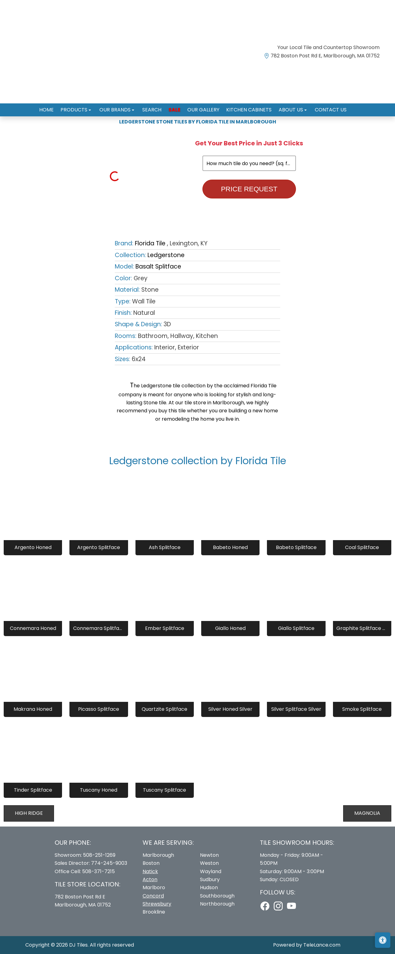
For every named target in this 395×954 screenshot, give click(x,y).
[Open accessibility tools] (382, 940)
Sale (174, 107)
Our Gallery (201, 107)
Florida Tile (150, 243)
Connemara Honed (33, 628)
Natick (150, 871)
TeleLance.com (321, 944)
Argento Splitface (98, 547)
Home (54, 107)
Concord (153, 895)
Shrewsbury (157, 903)
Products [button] (80, 107)
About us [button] (285, 107)
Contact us (323, 107)
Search (154, 107)
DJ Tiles (78, 944)
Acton (150, 879)
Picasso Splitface (98, 709)
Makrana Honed (33, 709)
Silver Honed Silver (230, 709)
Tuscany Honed (98, 790)
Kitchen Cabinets (245, 107)
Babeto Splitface (296, 547)
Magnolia (367, 813)
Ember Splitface (164, 628)
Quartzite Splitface (164, 709)
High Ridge (29, 813)
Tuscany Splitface (164, 790)
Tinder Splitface (33, 790)
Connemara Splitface (99, 628)
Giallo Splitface (296, 628)
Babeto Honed (230, 547)
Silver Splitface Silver (296, 709)
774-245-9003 (109, 863)
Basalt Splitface (158, 266)
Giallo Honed (230, 628)
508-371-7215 (98, 871)
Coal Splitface (362, 547)
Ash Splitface (165, 547)
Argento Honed (33, 547)
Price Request (249, 189)
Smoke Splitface (362, 709)
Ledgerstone (166, 255)
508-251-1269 (99, 855)
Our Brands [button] (119, 107)
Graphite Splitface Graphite (362, 628)
